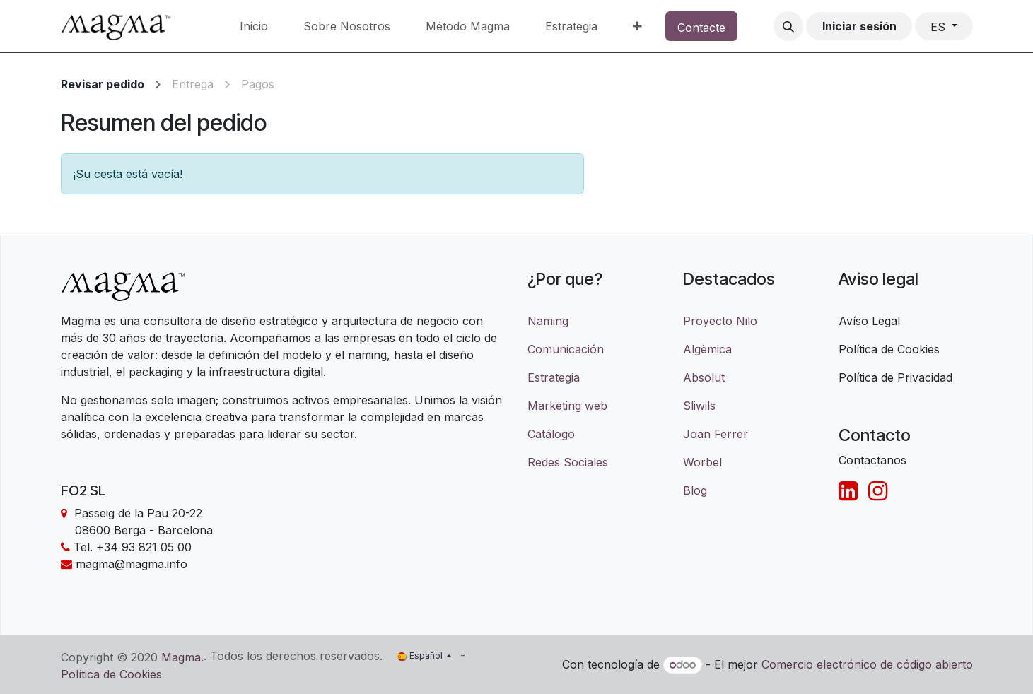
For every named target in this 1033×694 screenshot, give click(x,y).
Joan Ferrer (715, 434)
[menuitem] (254, 26)
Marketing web (567, 406)
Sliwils (699, 406)
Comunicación (565, 349)
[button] (788, 26)
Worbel (702, 462)
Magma (181, 657)
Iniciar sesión (859, 26)
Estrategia (553, 377)
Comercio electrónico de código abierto (867, 664)
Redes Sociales (567, 462)
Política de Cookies (111, 674)
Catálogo (551, 434)
